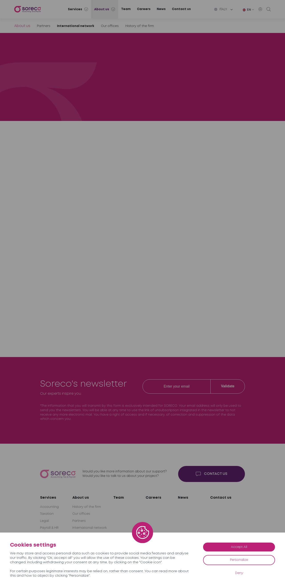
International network (75, 26)
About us (22, 26)
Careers (144, 9)
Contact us (181, 9)
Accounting (49, 507)
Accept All (239, 547)
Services (48, 497)
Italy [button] (220, 9)
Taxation (47, 513)
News (161, 9)
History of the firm (139, 26)
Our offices (110, 26)
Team (126, 9)
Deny (239, 573)
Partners (43, 26)
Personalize (239, 560)
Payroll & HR (49, 528)
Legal (44, 521)
